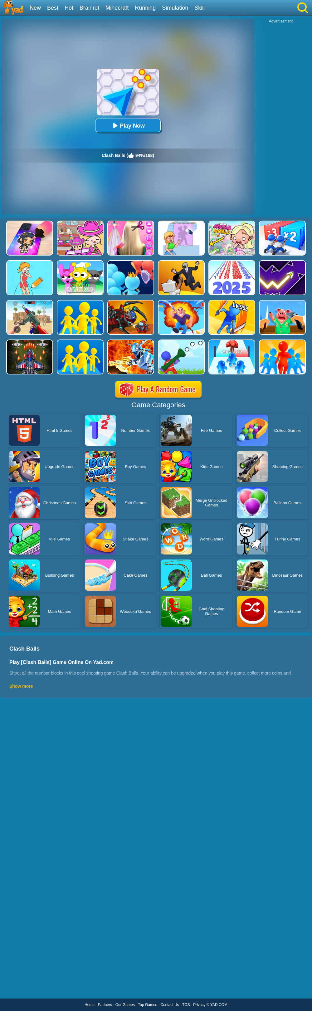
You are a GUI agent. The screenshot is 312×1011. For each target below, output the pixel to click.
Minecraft (117, 8)
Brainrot (89, 8)
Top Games (147, 1005)
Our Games (125, 1005)
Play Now (128, 125)
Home (90, 1005)
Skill (199, 8)
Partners (105, 1005)
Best (52, 8)
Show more (21, 686)
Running (145, 8)
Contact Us (169, 1005)
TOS (186, 1005)
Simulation (175, 8)
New (35, 8)
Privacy (199, 1005)
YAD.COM (218, 1005)
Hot (69, 8)
